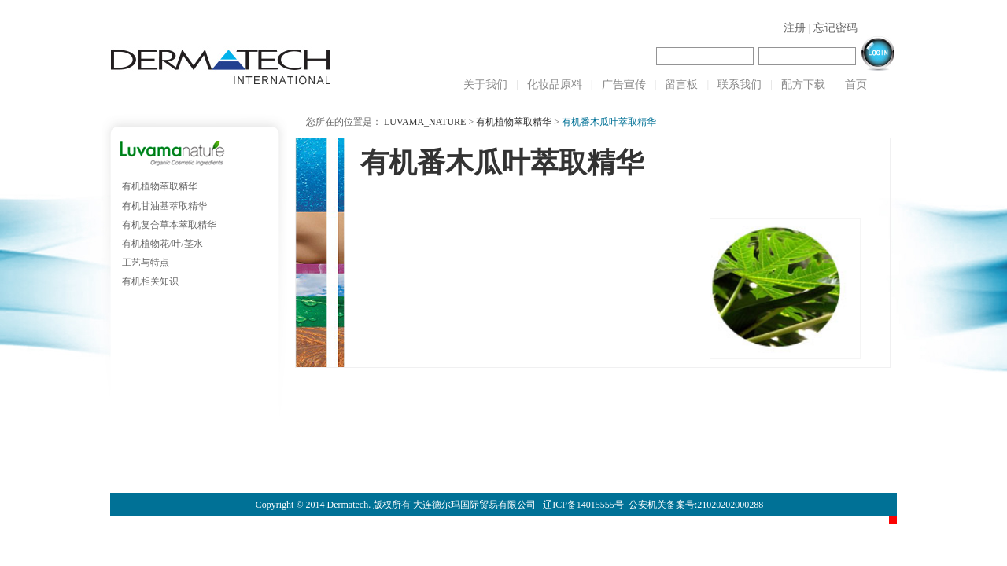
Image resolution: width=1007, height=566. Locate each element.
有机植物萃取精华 (159, 186)
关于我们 (485, 84)
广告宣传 (624, 84)
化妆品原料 (554, 84)
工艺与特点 (145, 262)
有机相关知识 (150, 281)
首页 (856, 84)
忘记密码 (835, 28)
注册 (795, 28)
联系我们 (739, 84)
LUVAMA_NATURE (425, 121)
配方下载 (803, 84)
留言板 (681, 84)
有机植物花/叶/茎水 (162, 243)
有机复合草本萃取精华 (169, 224)
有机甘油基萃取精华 (164, 205)
